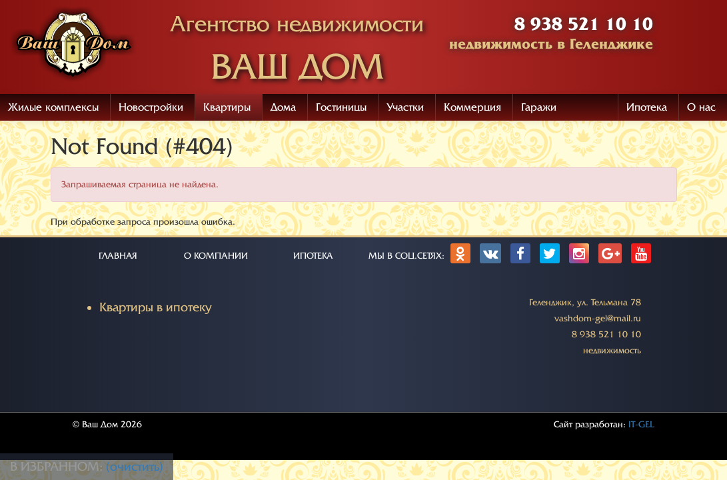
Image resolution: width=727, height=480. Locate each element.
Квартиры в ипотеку (155, 307)
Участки (405, 107)
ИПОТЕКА (313, 256)
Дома (283, 107)
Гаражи (538, 107)
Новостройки (151, 107)
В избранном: (58, 466)
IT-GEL (641, 424)
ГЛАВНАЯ (118, 256)
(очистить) (134, 466)
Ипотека (646, 107)
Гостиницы (341, 107)
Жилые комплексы (53, 107)
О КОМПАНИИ (216, 256)
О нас (701, 107)
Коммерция (472, 107)
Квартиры (227, 107)
